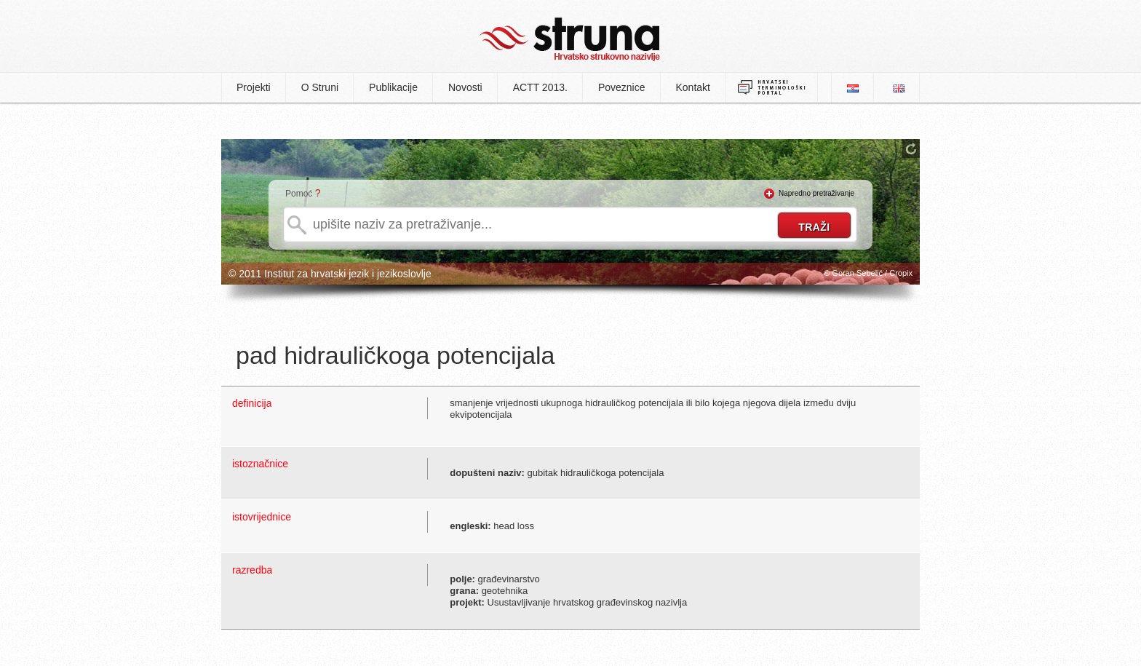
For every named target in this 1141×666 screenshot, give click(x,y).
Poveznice (621, 87)
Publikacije (393, 87)
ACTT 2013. (540, 87)
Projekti (253, 87)
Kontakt (693, 87)
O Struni (319, 87)
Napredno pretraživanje (816, 193)
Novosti (465, 87)
